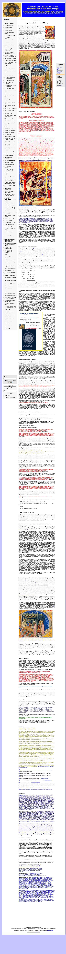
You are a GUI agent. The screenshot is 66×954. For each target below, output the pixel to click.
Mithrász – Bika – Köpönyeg (10, 130)
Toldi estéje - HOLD (8, 113)
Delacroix (6, 254)
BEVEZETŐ (7, 21)
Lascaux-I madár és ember (10, 283)
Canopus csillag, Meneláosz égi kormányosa (10, 177)
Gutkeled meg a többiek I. (9, 224)
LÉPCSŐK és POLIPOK (9, 88)
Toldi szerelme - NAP (9, 118)
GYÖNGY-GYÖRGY (8, 289)
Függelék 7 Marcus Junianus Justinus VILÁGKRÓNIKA (10, 298)
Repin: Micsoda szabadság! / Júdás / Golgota (10, 263)
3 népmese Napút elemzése (10, 222)
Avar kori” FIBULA (8, 134)
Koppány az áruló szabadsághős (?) (8, 189)
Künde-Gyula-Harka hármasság (8, 158)
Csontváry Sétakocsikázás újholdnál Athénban (10, 232)
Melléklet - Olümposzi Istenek (10, 60)
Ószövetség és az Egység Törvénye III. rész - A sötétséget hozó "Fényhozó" (10, 203)
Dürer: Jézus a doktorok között (10, 275)
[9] (53, 606)
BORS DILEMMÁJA (8, 220)
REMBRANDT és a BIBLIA (10, 23)
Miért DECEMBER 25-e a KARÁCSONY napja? (9, 170)
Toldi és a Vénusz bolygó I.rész (10, 108)
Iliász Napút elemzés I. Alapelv (10, 58)
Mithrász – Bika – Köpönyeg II (10, 132)
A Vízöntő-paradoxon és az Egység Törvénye (10, 192)
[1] (43, 43)
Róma (6, 291)
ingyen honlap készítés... (59, 73)
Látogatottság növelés (59, 85)
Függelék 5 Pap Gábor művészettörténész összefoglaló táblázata (9, 38)
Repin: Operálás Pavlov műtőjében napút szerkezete (10, 266)
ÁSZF (28, 933)
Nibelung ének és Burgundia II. (10, 295)
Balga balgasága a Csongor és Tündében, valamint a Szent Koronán (10, 244)
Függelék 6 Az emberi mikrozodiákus (9, 42)
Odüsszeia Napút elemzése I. (10, 70)
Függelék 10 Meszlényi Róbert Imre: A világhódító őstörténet (10, 307)
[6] (53, 551)
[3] (20, 251)
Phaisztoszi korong (8, 93)
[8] (35, 582)
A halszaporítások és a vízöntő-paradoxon (9, 248)
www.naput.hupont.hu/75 (48, 781)
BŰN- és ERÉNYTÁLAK (9, 218)
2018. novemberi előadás (9, 25)
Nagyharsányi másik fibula (10, 136)
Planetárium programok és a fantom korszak (10, 148)
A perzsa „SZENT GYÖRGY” (10, 153)
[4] (42, 254)
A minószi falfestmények (9, 80)
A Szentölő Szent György (9, 164)
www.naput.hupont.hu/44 (44, 779)
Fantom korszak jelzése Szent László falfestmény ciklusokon (10, 180)
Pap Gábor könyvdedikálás (10, 68)
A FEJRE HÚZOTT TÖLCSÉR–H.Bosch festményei (8, 251)
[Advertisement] (8, 353)
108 (5, 73)
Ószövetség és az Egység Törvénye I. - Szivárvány (10, 195)
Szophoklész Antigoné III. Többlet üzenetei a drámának (10, 56)
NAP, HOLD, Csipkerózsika (10, 120)
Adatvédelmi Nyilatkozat (35, 933)
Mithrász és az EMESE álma (10, 155)
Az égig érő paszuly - (9, 226)
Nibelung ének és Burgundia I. (10, 293)
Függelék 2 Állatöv (8, 30)
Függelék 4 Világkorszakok (10, 35)
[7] (25, 580)
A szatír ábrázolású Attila (9, 237)
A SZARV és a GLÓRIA (9, 162)
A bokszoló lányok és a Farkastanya (9, 83)
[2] (33, 248)
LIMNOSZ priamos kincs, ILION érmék (9, 286)
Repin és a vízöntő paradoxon (10, 268)
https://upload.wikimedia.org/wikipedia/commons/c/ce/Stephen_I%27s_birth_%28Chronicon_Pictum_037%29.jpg (36, 771)
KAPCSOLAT (7, 309)
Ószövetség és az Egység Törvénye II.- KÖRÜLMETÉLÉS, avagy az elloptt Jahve (10, 199)
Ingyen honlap (50, 931)
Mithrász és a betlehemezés (10, 160)
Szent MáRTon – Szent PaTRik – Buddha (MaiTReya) (10, 139)
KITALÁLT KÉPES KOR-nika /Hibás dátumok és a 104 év (10, 183)
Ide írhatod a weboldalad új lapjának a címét (10, 316)
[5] (36, 286)
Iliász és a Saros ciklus (9, 75)
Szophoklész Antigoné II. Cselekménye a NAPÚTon (10, 53)
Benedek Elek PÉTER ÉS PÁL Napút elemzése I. (10, 63)
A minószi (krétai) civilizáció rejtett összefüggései (10, 78)
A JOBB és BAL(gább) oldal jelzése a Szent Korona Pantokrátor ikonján (10, 240)
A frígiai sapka (7, 126)
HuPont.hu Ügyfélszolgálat (10, 397)
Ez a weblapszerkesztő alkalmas (59, 70)
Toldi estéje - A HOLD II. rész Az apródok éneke (10, 116)
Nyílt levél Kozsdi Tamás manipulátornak (9, 312)
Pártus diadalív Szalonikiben (10, 128)
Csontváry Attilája (8, 235)
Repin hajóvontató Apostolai (10, 259)
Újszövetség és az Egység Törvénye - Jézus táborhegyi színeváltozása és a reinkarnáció (10, 209)
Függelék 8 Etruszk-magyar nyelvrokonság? (10, 301)
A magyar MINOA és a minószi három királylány (10, 86)
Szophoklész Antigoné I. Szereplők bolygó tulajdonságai (9, 49)
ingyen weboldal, (59, 71)
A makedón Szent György (9, 151)
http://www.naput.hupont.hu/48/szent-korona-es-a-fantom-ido (27, 529)
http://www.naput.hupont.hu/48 (35, 783)
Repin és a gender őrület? (9, 270)
